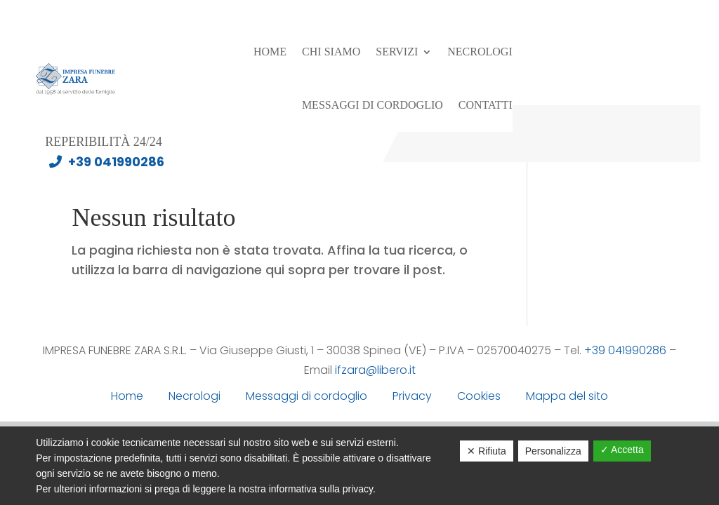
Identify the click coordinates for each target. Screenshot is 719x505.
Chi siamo (331, 52)
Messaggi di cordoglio (372, 105)
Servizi (397, 52)
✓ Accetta (622, 449)
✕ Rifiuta (486, 451)
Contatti (486, 105)
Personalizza (553, 451)
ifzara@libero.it (375, 370)
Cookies (479, 396)
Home (269, 52)
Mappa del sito (567, 396)
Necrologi (479, 52)
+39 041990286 (103, 161)
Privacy (412, 396)
